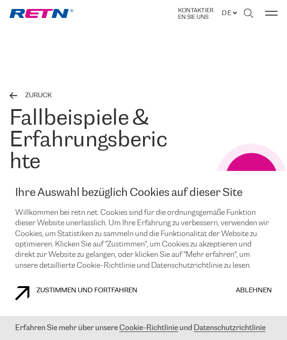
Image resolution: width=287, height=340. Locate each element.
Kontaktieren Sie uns (196, 14)
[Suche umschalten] (248, 13)
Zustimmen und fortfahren (76, 293)
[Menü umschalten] (271, 13)
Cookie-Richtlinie (148, 328)
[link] (41, 13)
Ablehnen (254, 291)
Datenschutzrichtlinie (230, 328)
